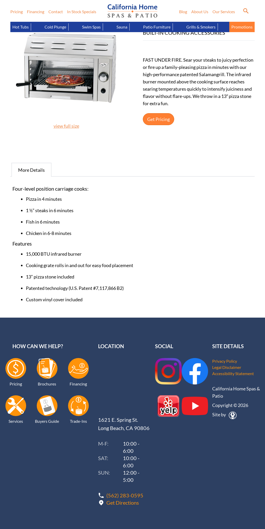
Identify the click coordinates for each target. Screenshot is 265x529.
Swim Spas (91, 26)
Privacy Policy (224, 361)
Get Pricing (158, 119)
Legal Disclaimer (226, 367)
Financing (35, 11)
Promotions (242, 26)
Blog (183, 11)
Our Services (223, 11)
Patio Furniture (157, 26)
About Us (199, 11)
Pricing (16, 11)
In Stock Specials (81, 11)
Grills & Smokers (201, 26)
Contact (55, 11)
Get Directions (122, 502)
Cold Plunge (55, 26)
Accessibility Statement (233, 373)
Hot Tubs (20, 26)
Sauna (121, 26)
